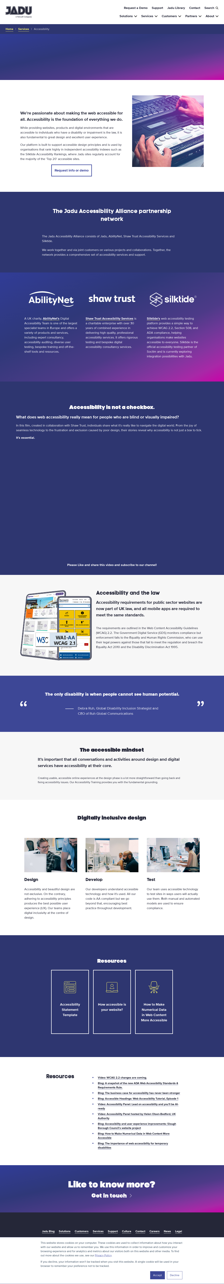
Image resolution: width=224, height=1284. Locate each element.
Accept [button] (157, 1275)
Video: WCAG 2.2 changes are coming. (122, 1077)
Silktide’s (153, 318)
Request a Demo (136, 8)
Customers (171, 16)
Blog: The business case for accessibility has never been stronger (139, 1093)
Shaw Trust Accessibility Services (109, 318)
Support (157, 8)
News (167, 1231)
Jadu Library (176, 8)
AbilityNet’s (51, 318)
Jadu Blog (48, 1231)
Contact (194, 8)
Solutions (128, 16)
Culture (126, 1231)
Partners (193, 16)
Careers (154, 1231)
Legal (178, 1231)
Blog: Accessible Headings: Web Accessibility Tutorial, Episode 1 (138, 1098)
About (212, 16)
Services (149, 16)
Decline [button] (174, 1275)
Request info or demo (72, 170)
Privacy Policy (103, 1255)
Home (9, 29)
